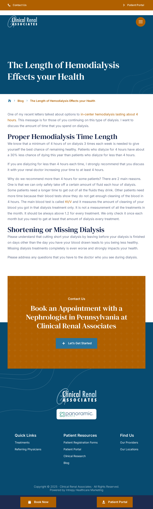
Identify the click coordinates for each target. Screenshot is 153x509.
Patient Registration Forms (81, 437)
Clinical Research (75, 450)
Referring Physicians (28, 443)
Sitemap (87, 490)
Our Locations (129, 443)
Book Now (41, 502)
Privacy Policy (70, 490)
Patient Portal (135, 5)
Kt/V (68, 196)
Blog (66, 457)
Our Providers (129, 437)
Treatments (22, 437)
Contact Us (19, 5)
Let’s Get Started (80, 337)
